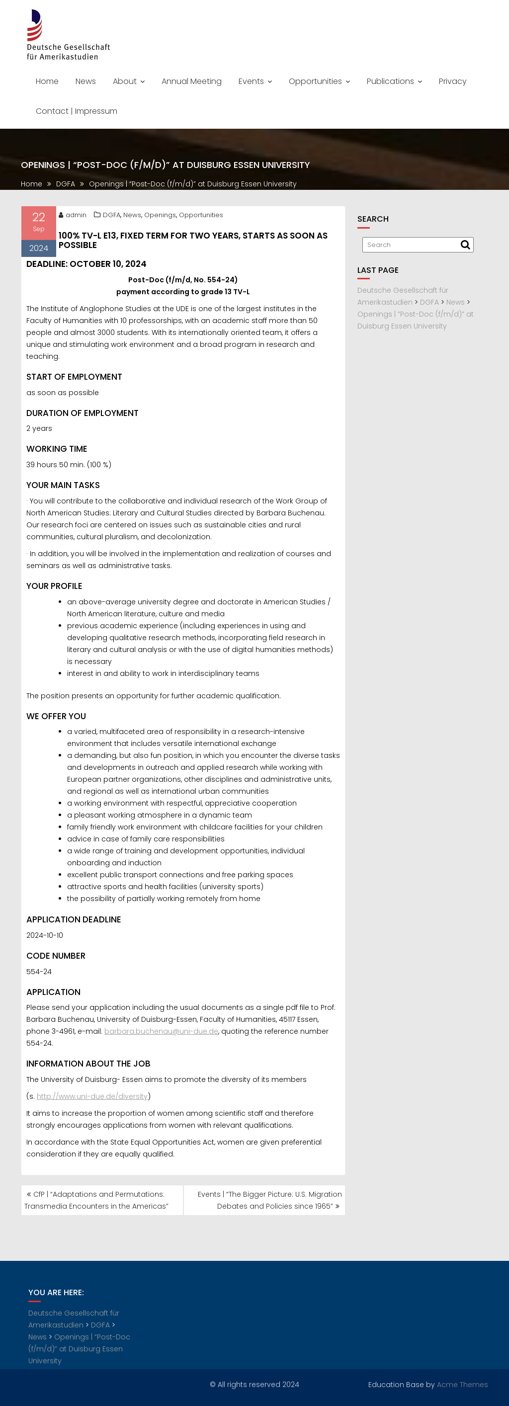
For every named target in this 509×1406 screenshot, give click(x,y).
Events (251, 81)
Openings (160, 219)
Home (47, 81)
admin (72, 219)
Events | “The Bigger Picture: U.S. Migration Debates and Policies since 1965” (270, 1200)
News (86, 81)
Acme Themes (462, 1383)
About (125, 81)
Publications (390, 81)
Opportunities (315, 81)
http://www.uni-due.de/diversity (92, 1101)
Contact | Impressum (76, 111)
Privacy (453, 81)
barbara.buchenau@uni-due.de (161, 1036)
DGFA (111, 219)
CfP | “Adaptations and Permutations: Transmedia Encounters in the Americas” (96, 1200)
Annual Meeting (192, 81)
